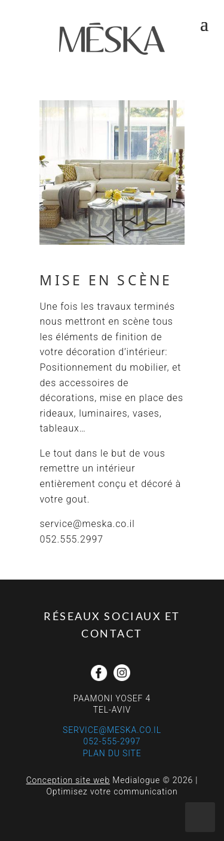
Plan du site (111, 753)
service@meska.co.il (112, 730)
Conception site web (68, 780)
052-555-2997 (112, 741)
